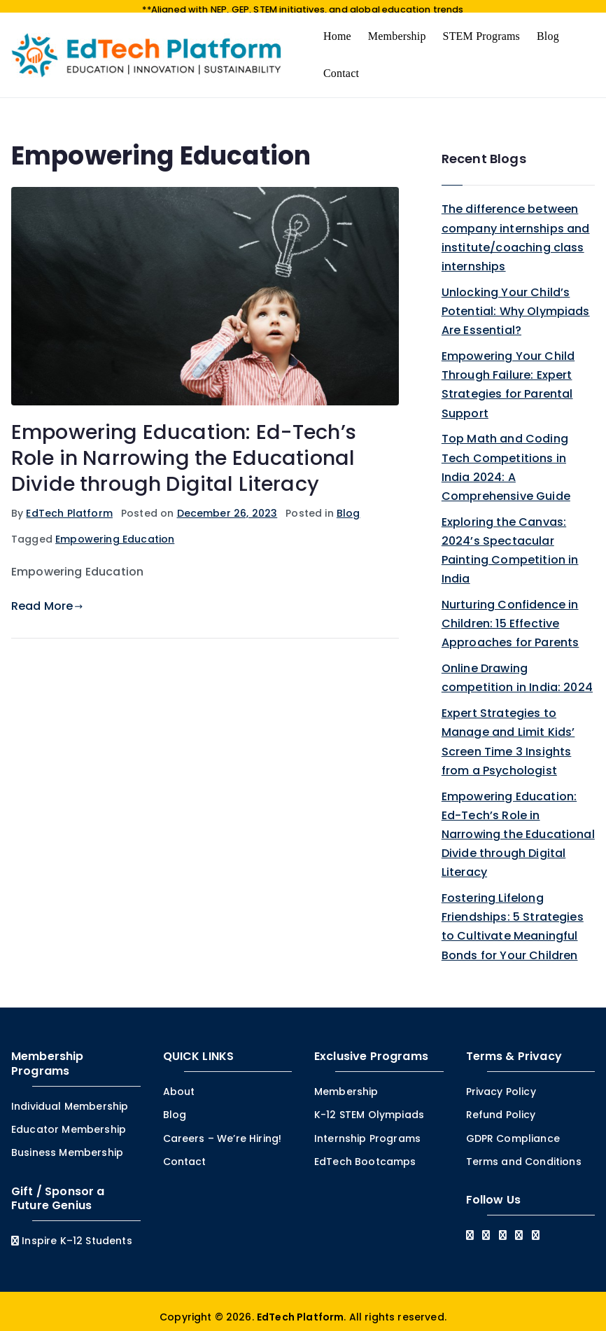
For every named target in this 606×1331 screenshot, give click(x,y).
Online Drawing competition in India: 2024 (517, 667)
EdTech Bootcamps (365, 1150)
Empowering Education (114, 529)
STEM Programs (481, 25)
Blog (548, 25)
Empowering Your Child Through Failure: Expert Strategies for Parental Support (508, 374)
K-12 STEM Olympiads (369, 1104)
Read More (47, 595)
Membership (397, 25)
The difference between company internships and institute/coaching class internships (516, 227)
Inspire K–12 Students (71, 1230)
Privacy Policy (501, 1081)
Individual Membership (69, 1096)
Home (337, 25)
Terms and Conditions (524, 1150)
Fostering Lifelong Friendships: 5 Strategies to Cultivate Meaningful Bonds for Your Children (513, 916)
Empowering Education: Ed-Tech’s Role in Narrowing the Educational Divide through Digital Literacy (183, 447)
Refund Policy (501, 1104)
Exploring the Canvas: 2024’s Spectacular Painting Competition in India (510, 539)
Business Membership (67, 1142)
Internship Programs (367, 1127)
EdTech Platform (69, 502)
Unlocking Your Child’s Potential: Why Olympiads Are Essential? (516, 300)
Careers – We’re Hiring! (222, 1127)
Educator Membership (68, 1119)
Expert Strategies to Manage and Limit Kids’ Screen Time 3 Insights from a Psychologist (508, 731)
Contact (341, 62)
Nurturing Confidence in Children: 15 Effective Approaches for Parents (510, 613)
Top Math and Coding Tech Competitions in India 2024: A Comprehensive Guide (506, 457)
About (179, 1081)
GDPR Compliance (513, 1127)
